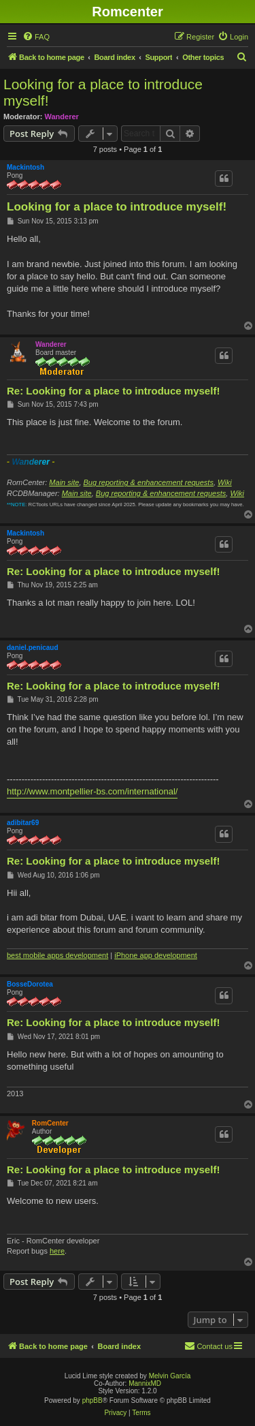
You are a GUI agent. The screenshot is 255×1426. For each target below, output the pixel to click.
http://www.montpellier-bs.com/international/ (92, 791)
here (57, 1251)
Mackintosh (25, 167)
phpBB (92, 1400)
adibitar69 (23, 822)
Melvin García (170, 1376)
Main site (64, 482)
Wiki (225, 482)
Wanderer (62, 116)
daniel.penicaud (32, 647)
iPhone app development (155, 955)
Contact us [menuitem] (208, 1345)
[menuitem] (36, 37)
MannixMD (145, 1383)
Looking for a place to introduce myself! (103, 92)
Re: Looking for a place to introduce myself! (113, 391)
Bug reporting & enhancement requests (149, 482)
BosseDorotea (30, 984)
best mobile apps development (57, 955)
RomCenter (50, 1123)
